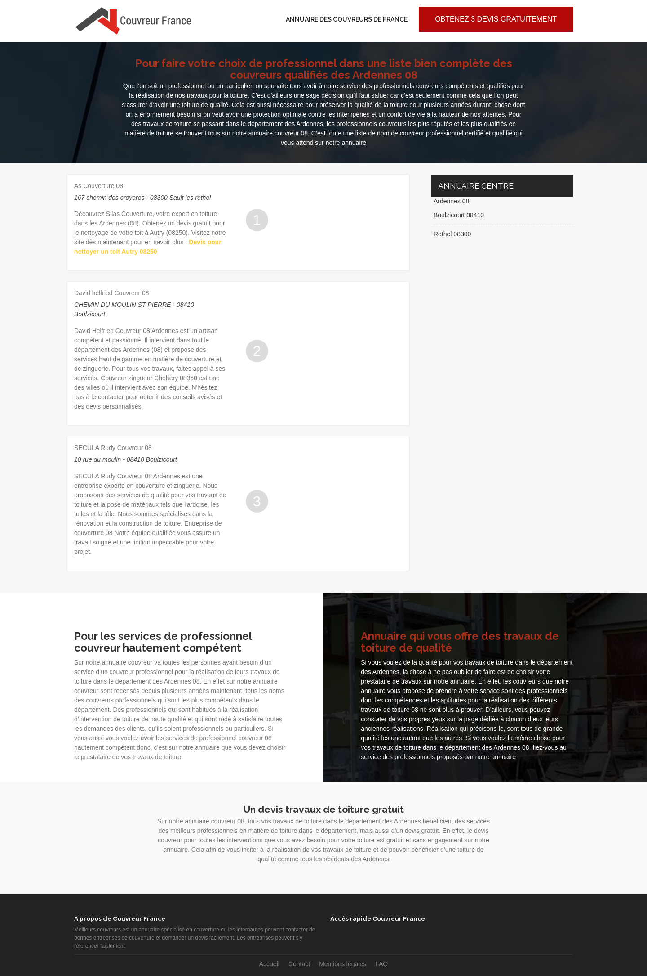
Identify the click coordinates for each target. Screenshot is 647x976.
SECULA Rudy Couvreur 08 (113, 447)
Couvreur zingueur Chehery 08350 (149, 378)
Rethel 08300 (452, 234)
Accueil (269, 963)
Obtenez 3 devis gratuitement (496, 19)
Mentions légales (342, 963)
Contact (299, 963)
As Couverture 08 (98, 185)
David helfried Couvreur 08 (111, 293)
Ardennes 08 (451, 201)
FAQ (381, 963)
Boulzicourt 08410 (459, 215)
